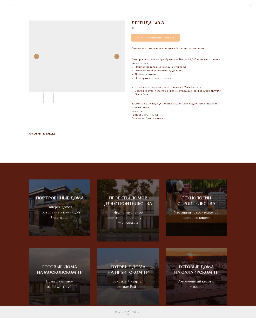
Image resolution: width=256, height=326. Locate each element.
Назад (10, 5)
